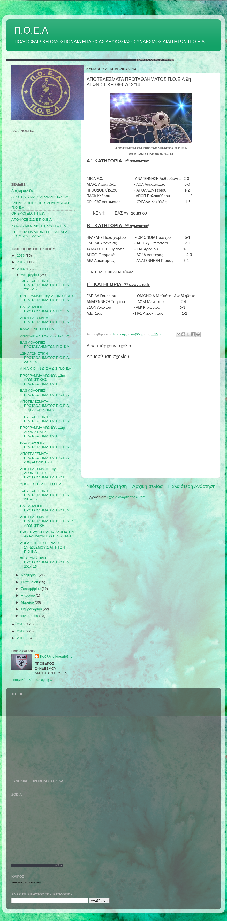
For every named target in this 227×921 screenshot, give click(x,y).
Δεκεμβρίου (30, 275)
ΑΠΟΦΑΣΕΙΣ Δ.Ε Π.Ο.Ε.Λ (31, 219)
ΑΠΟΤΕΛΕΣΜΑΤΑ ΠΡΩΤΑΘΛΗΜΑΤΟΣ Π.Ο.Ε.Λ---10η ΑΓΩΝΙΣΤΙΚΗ (45, 458)
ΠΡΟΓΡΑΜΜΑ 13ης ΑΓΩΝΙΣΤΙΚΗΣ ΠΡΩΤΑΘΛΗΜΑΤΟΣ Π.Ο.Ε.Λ (47, 298)
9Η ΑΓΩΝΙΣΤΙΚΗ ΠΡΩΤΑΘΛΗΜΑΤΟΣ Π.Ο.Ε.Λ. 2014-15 (45, 562)
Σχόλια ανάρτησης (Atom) (127, 497)
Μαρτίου (28, 602)
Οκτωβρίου (30, 582)
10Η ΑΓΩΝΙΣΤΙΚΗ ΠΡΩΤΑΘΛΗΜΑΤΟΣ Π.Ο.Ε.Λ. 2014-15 (45, 495)
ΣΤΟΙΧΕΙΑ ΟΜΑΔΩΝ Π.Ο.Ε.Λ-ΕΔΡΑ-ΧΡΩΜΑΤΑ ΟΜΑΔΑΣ (40, 234)
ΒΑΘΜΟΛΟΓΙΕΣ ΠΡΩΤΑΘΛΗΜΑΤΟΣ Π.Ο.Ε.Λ (44, 392)
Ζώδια (58, 865)
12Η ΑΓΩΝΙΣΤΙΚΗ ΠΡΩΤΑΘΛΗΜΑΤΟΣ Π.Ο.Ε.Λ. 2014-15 (45, 358)
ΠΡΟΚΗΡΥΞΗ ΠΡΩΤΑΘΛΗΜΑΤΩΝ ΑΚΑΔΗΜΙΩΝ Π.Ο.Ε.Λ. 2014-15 (47, 534)
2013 (21, 624)
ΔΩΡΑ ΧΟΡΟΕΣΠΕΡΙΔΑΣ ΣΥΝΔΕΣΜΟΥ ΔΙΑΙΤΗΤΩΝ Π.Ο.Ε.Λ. (42, 547)
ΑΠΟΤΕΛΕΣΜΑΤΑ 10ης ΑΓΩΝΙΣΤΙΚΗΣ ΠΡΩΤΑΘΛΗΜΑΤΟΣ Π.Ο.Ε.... (44, 473)
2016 (21, 255)
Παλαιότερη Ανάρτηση (192, 486)
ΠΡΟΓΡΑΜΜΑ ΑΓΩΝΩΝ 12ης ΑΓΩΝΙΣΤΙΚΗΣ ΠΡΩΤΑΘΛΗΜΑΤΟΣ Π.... (43, 380)
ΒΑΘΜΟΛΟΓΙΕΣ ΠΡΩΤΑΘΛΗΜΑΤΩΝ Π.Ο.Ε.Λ (44, 309)
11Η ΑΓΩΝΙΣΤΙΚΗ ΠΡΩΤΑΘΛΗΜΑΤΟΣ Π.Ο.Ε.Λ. (45, 419)
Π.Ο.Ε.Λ (31, 30)
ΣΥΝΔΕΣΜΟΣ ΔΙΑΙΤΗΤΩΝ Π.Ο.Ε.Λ (38, 226)
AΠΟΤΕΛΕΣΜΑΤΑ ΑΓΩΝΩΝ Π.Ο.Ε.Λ (39, 197)
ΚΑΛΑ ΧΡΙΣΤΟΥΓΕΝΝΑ (38, 329)
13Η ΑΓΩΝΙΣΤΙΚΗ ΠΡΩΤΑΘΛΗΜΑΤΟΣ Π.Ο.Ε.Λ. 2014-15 (45, 285)
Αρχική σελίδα (147, 486)
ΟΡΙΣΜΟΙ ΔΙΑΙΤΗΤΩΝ (28, 213)
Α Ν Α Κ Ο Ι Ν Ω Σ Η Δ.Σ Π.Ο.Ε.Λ (45, 368)
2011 (21, 638)
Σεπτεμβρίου (31, 589)
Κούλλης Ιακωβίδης (56, 656)
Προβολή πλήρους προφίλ (31, 680)
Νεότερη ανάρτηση (106, 486)
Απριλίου (28, 595)
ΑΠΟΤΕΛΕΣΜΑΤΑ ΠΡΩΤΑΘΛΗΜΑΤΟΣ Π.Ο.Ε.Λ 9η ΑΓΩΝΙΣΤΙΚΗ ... (46, 521)
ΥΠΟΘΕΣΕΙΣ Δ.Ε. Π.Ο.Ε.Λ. (41, 484)
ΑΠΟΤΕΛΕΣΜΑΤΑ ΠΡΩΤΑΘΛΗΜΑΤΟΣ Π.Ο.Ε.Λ (44, 320)
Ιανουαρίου (30, 616)
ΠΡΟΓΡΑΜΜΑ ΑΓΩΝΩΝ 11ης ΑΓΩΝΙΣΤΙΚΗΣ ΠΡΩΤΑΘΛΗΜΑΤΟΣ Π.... (43, 432)
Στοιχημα (169, 60)
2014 (21, 269)
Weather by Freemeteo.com (26, 882)
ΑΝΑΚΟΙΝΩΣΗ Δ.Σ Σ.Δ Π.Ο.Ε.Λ (44, 336)
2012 (21, 631)
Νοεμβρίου (30, 575)
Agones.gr (156, 60)
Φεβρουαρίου (32, 609)
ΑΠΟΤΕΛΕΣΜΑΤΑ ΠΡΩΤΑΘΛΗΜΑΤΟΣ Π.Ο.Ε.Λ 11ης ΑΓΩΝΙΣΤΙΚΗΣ (44, 406)
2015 (21, 262)
